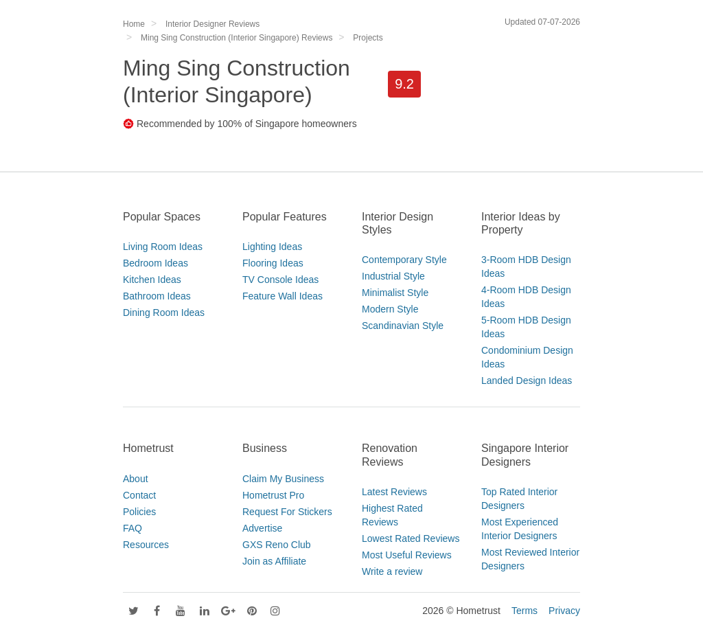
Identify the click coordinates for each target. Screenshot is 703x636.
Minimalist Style (395, 292)
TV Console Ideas (280, 279)
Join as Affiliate (274, 561)
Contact (139, 495)
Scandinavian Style (402, 325)
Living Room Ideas (163, 246)
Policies (139, 511)
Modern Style (390, 309)
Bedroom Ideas (155, 263)
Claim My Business (283, 478)
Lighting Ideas (272, 246)
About (135, 478)
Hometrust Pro (273, 495)
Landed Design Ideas (526, 380)
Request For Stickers (287, 511)
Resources (146, 544)
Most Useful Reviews (407, 554)
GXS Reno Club (276, 544)
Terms (524, 610)
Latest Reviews (394, 491)
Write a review (392, 571)
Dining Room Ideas (164, 312)
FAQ (132, 528)
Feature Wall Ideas (282, 296)
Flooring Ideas (272, 263)
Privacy (564, 610)
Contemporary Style (404, 259)
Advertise (262, 528)
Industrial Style (393, 276)
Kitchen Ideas (152, 279)
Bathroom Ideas (157, 296)
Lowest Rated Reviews (410, 538)
